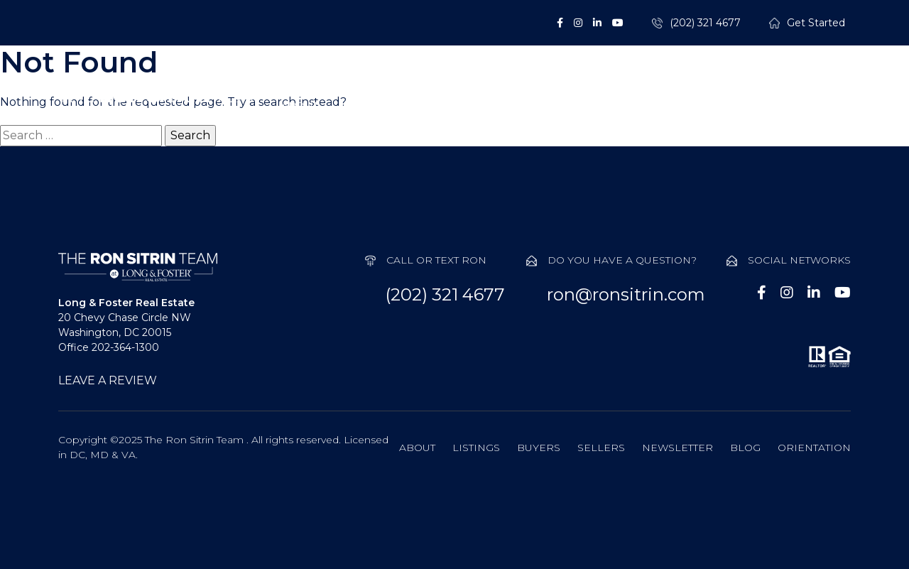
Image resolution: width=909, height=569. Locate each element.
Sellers (595, 106)
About (299, 106)
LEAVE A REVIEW (107, 380)
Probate (699, 106)
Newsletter (677, 447)
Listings (396, 106)
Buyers (496, 106)
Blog (745, 447)
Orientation (814, 447)
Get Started (816, 23)
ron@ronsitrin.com (626, 294)
